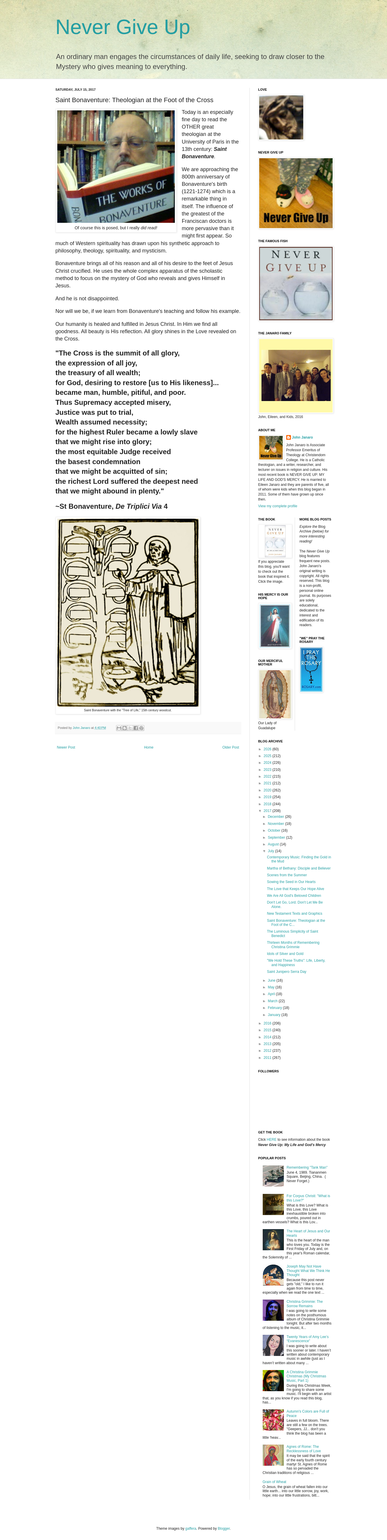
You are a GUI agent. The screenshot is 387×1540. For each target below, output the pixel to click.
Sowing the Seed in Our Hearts (291, 882)
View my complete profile (277, 506)
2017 (268, 811)
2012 (268, 1051)
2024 (268, 763)
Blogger (224, 1528)
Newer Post (66, 747)
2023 (268, 770)
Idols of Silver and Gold (285, 954)
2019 (268, 797)
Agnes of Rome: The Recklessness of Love (304, 1449)
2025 (268, 756)
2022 (268, 776)
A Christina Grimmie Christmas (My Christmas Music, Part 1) (306, 1376)
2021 (268, 783)
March (273, 1001)
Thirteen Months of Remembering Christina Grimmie (293, 945)
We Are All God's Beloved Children (294, 896)
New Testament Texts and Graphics (294, 913)
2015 (268, 1030)
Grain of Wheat (275, 1482)
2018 (268, 804)
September (277, 837)
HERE (272, 1140)
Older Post (230, 747)
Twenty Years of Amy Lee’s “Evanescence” (308, 1339)
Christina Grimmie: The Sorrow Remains (305, 1304)
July (271, 851)
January (274, 1015)
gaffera (190, 1528)
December (276, 817)
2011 (268, 1058)
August (274, 844)
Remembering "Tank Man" (307, 1167)
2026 (268, 749)
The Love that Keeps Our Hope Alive (295, 889)
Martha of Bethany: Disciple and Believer (299, 868)
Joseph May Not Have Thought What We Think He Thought (308, 1270)
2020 (268, 790)
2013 (268, 1044)
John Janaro (302, 437)
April (272, 994)
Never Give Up (123, 27)
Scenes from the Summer (287, 875)
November (276, 824)
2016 (268, 1023)
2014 (268, 1037)
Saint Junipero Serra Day (286, 972)
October (274, 830)
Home (148, 747)
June (272, 980)
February (275, 1008)
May (271, 987)
